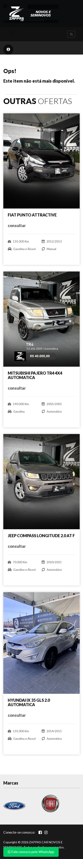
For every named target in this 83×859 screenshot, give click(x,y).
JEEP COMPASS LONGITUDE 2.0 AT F (41, 535)
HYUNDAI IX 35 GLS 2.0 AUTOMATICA (29, 702)
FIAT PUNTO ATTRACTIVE (32, 214)
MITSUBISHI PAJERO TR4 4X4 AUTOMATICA (35, 375)
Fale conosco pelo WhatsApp (31, 852)
